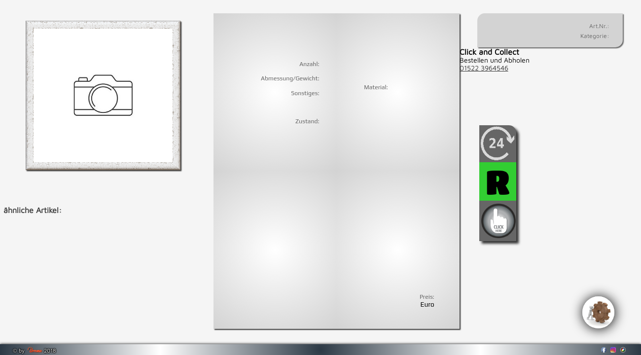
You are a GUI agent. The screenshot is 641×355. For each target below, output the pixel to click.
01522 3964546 (484, 68)
